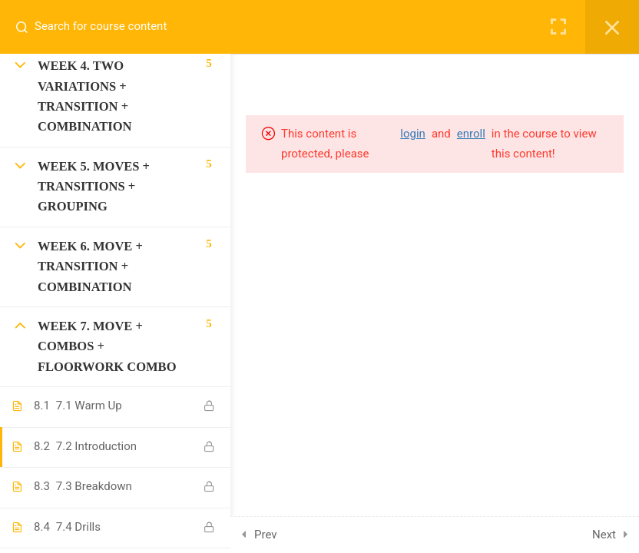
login (412, 134)
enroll (471, 134)
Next (604, 534)
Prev (265, 534)
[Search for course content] (27, 27)
